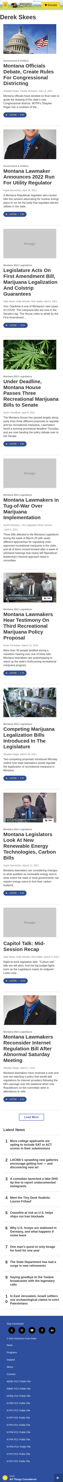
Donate (52, 5)
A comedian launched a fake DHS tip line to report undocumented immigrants (34, 1182)
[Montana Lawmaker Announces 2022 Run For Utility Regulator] (29, 144)
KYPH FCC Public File (18, 1425)
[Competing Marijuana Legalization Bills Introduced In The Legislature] (29, 702)
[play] (5, 1477)
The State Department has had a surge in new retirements (33, 1263)
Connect (11, 1374)
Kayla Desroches (12, 190)
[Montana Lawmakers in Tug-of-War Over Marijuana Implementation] (29, 473)
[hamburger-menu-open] (5, 5)
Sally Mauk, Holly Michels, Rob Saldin (23, 301)
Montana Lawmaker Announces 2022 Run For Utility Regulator (29, 177)
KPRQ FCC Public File (18, 1396)
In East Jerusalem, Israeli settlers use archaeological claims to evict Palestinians (34, 1299)
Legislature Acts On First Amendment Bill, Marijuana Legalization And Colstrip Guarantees (30, 281)
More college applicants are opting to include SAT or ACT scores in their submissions (31, 1144)
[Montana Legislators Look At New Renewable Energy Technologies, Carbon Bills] (29, 807)
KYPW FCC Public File (19, 1447)
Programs (12, 1352)
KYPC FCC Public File (18, 1410)
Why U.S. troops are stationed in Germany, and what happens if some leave (33, 1231)
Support (11, 1359)
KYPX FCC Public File (18, 1454)
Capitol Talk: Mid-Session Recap (24, 946)
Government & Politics (16, 60)
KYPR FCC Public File (18, 1439)
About (10, 1367)
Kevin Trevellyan (12, 412)
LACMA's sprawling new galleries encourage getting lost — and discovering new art (34, 1163)
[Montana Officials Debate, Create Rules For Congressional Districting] (29, 39)
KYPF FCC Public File (18, 1418)
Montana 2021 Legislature (17, 265)
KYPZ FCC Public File (18, 1461)
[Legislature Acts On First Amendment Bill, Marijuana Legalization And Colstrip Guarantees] (29, 244)
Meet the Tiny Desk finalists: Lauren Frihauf (30, 1199)
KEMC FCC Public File (19, 1381)
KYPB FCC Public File (18, 1403)
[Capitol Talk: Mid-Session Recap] (29, 922)
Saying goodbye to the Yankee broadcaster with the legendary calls (32, 1280)
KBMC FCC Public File (19, 1389)
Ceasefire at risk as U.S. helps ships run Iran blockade (31, 1214)
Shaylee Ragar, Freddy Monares (20, 91)
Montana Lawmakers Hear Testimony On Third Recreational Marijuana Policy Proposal (28, 626)
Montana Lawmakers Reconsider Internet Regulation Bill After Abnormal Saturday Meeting (28, 1048)
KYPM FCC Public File (18, 1432)
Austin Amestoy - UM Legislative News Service (27, 525)
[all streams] (58, 1478)
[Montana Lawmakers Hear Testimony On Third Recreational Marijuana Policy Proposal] (29, 587)
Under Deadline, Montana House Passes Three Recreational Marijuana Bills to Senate (30, 393)
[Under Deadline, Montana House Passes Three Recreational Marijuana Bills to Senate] (29, 355)
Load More (31, 1117)
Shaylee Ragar (11, 754)
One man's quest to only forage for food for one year (32, 1248)
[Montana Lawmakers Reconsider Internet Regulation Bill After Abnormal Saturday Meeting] (29, 1010)
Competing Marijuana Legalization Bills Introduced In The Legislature (29, 737)
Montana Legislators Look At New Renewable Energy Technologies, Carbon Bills (29, 846)
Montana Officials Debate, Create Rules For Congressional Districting (28, 74)
